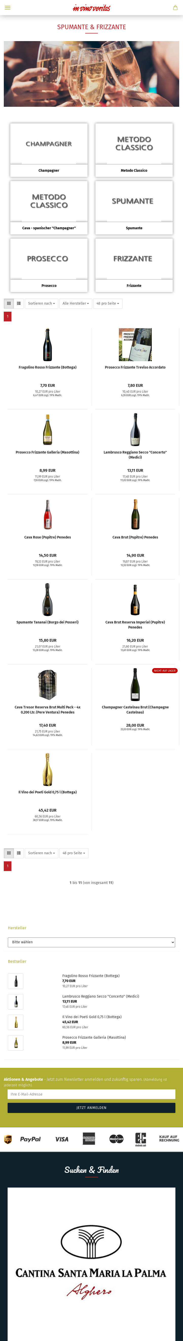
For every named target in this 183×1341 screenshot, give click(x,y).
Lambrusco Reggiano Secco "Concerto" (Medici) (135, 454)
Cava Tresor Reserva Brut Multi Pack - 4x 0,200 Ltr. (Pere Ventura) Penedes (47, 709)
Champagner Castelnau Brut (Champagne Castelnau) (135, 709)
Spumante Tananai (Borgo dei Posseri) (47, 622)
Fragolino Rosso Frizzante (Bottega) (48, 367)
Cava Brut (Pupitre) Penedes (135, 537)
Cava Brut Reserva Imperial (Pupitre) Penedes (135, 624)
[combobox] (41, 304)
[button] (9, 304)
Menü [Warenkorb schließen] (7, 7)
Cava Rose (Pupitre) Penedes (47, 537)
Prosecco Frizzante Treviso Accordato (135, 367)
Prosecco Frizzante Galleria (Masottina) (47, 452)
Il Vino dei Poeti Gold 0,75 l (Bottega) (48, 792)
